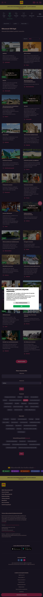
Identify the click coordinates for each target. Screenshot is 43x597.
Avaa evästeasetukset (21, 302)
